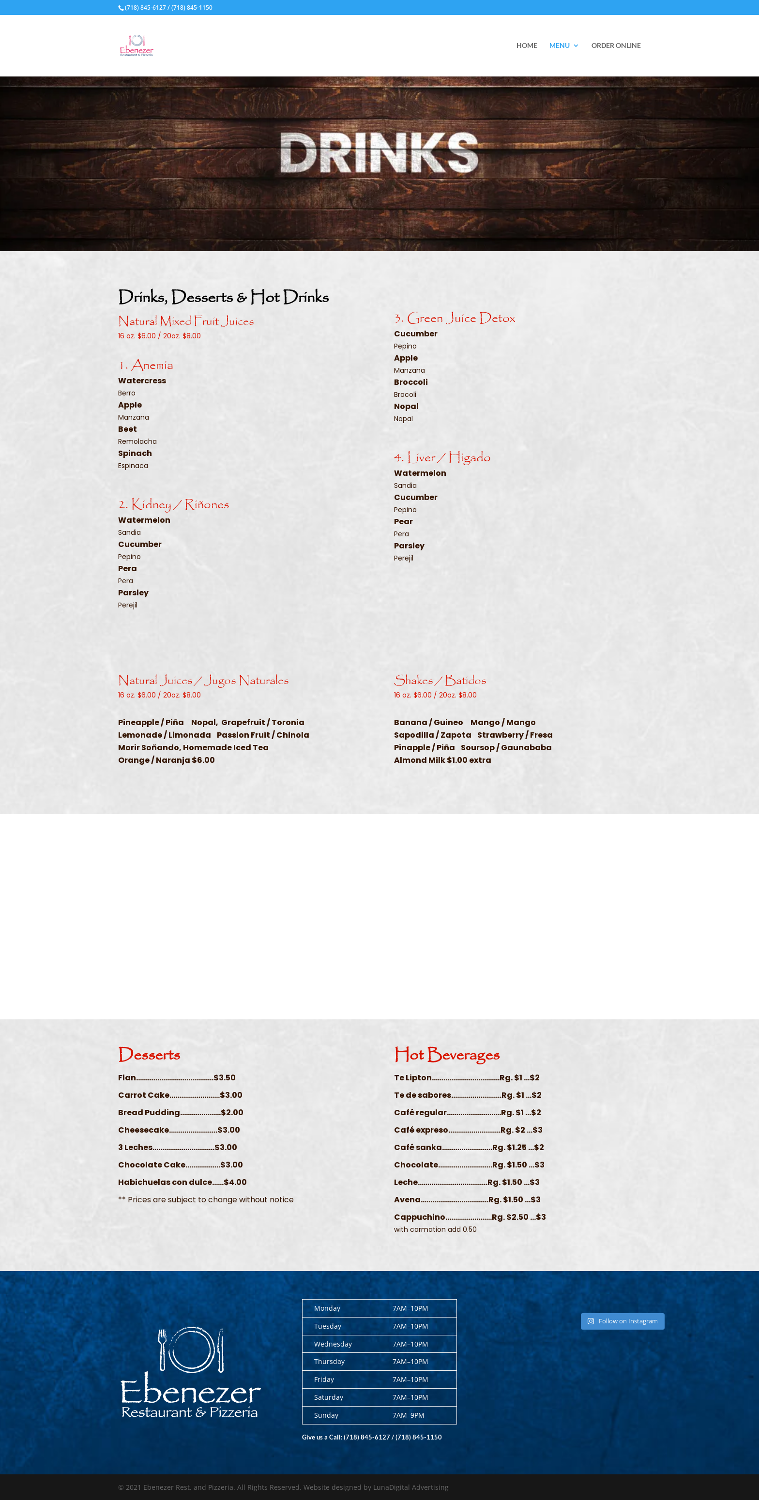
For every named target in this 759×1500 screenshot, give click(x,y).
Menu (559, 45)
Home (526, 45)
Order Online (616, 45)
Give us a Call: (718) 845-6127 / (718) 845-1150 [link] (372, 1437)
